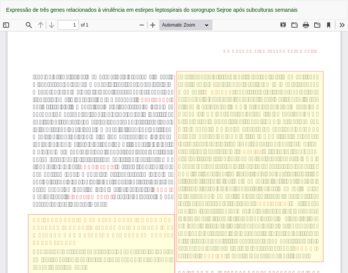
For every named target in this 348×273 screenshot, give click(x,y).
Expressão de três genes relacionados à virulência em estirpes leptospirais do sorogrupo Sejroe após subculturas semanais (152, 10)
